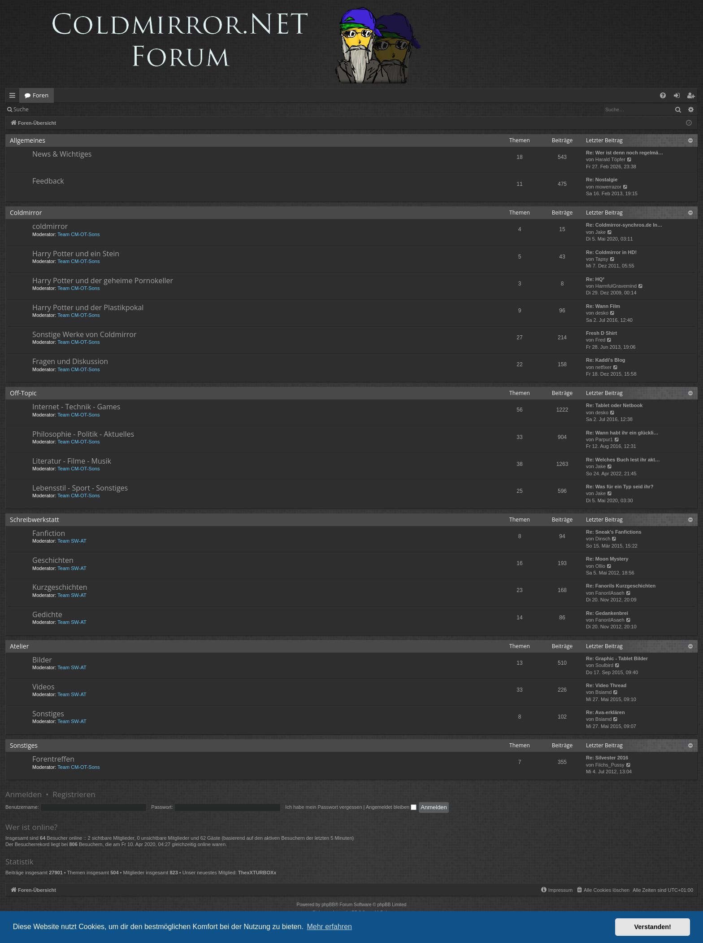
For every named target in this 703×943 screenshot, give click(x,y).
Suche (21, 109)
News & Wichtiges (61, 154)
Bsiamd (603, 692)
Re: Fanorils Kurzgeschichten (620, 585)
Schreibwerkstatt (34, 519)
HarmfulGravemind (616, 286)
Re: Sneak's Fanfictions (614, 532)
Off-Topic (23, 393)
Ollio (600, 566)
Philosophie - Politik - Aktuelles (83, 434)
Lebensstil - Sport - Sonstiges (80, 488)
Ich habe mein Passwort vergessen (323, 807)
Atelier (19, 646)
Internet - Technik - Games (76, 407)
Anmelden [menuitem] (679, 97)
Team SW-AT (71, 541)
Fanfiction (48, 533)
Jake (600, 232)
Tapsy (601, 259)
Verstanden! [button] (652, 926)
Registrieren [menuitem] (693, 97)
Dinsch (603, 538)
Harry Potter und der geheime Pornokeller (102, 280)
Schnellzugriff (14, 97)
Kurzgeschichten (59, 587)
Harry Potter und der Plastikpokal (87, 307)
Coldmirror (26, 212)
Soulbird (604, 665)
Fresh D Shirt (601, 333)
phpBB (328, 904)
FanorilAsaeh (610, 593)
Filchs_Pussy (610, 765)
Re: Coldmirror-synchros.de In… (624, 225)
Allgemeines (27, 140)
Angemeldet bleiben (391, 807)
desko (601, 313)
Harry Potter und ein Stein (75, 254)
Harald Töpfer (610, 159)
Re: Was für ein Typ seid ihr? (619, 486)
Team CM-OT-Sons (78, 234)
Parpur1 (604, 439)
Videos (43, 687)
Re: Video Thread (606, 685)
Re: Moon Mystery (607, 558)
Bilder (42, 660)
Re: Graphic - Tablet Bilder (617, 658)
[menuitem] (663, 95)
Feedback (48, 181)
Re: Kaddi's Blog (605, 360)
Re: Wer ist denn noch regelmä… (624, 152)
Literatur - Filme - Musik (71, 461)
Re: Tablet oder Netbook (614, 405)
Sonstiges (48, 714)
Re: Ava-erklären (605, 712)
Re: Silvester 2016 (607, 757)
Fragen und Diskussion (70, 361)
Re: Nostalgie (601, 179)
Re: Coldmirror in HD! (611, 252)
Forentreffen (53, 759)
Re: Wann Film (603, 306)
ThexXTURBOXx (257, 872)
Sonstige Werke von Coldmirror (84, 334)
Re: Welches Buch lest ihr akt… (623, 459)
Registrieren (95, 109)
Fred (600, 339)
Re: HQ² (595, 279)
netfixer (603, 367)
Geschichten (53, 560)
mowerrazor (608, 186)
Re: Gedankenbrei (607, 613)
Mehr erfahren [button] (329, 926)
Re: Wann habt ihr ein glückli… (622, 432)
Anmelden (54, 109)
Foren (40, 95)
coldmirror (50, 226)
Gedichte (47, 614)
